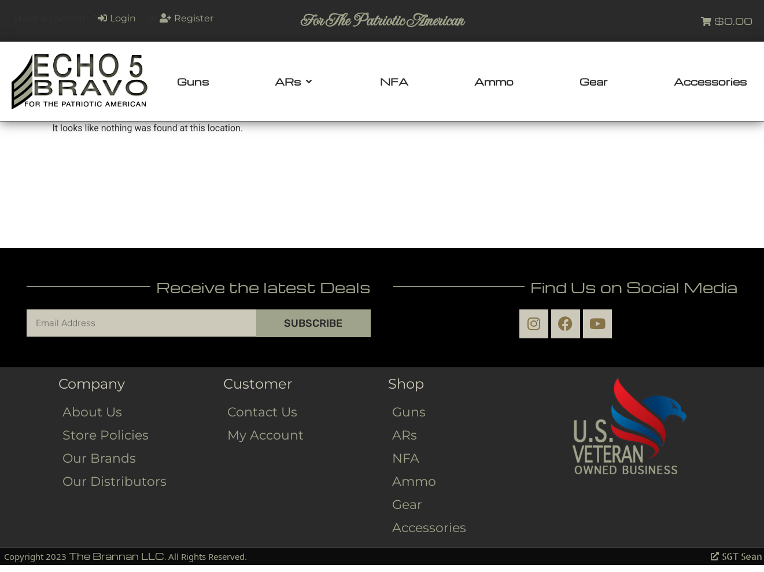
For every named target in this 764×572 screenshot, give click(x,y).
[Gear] (594, 81)
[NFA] (394, 81)
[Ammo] (493, 81)
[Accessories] (710, 81)
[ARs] (294, 81)
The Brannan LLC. (117, 556)
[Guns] (193, 81)
